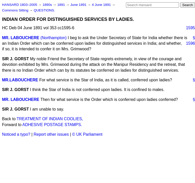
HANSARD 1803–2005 (19, 5)
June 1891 (78, 5)
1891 (61, 5)
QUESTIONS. (44, 10)
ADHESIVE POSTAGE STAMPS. (52, 125)
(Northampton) (53, 38)
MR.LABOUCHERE (20, 80)
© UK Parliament (87, 134)
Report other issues (51, 134)
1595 (190, 28)
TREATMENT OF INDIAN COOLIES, (50, 119)
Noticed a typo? (16, 134)
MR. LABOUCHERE (20, 38)
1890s (47, 5)
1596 (190, 43)
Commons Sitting (15, 10)
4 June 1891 (102, 5)
